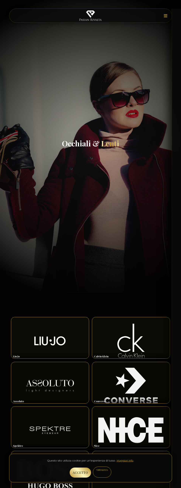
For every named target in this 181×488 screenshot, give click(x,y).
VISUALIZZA (102, 469)
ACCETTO (80, 473)
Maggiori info (125, 460)
